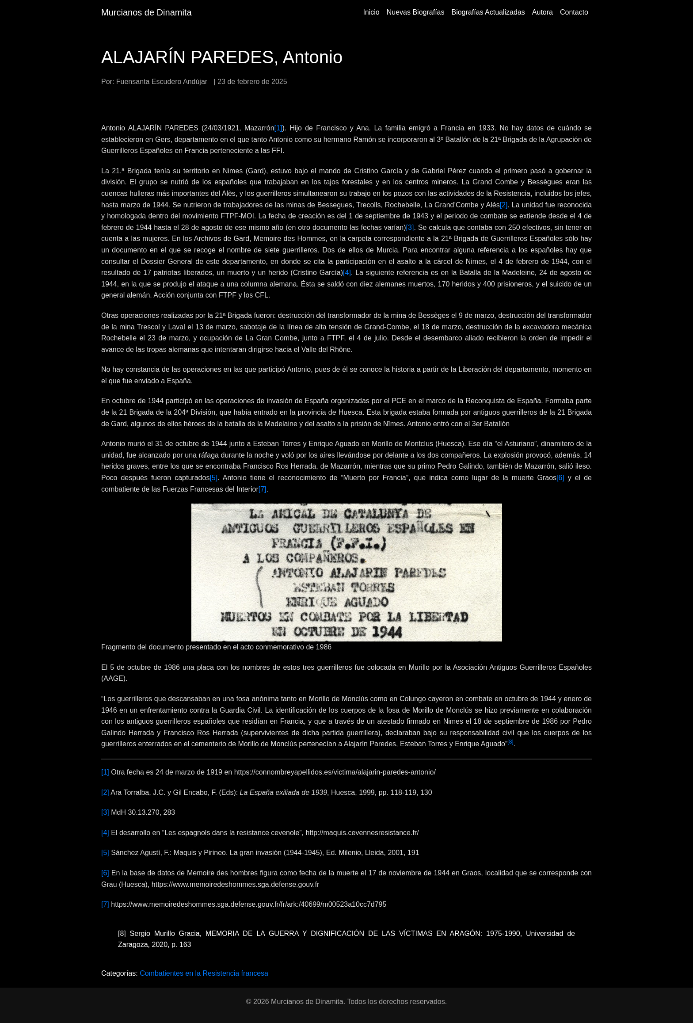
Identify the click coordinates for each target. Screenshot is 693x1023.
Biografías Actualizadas (488, 12)
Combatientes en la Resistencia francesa (204, 973)
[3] (410, 227)
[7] (263, 489)
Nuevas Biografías (416, 12)
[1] (278, 128)
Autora (542, 12)
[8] (122, 933)
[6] (560, 477)
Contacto (574, 12)
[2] (504, 205)
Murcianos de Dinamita (146, 12)
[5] (213, 477)
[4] (347, 272)
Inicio (371, 12)
